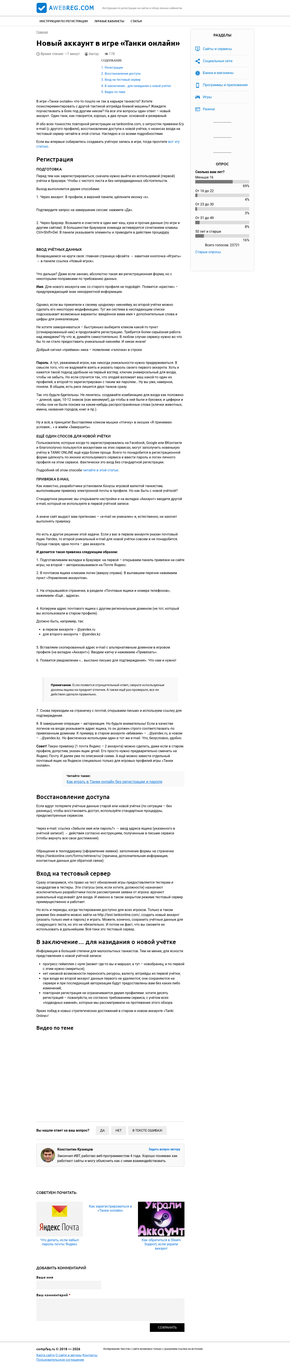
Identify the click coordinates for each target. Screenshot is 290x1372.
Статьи (136, 21)
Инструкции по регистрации (64, 21)
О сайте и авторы (68, 1355)
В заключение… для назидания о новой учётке (138, 86)
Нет (118, 1130)
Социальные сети (217, 61)
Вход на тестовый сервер (123, 79)
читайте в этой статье (100, 470)
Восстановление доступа (122, 73)
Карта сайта (45, 1355)
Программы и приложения (225, 85)
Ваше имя (44, 1277)
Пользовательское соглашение (60, 1360)
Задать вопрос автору (164, 1149)
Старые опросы (208, 252)
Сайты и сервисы (217, 49)
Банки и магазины (218, 73)
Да (102, 1130)
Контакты (90, 1355)
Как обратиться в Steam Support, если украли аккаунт (161, 1244)
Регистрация (114, 67)
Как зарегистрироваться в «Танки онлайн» (110, 1208)
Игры (207, 97)
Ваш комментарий (53, 1295)
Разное (209, 109)
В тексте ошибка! (147, 1130)
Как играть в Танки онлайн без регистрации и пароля (114, 782)
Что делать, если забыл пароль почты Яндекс (59, 1242)
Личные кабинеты (109, 21)
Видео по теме (115, 92)
